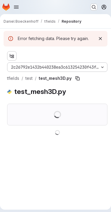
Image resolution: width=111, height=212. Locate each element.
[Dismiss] (100, 38)
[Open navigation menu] (16, 7)
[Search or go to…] (93, 7)
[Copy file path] (77, 78)
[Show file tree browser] (12, 56)
